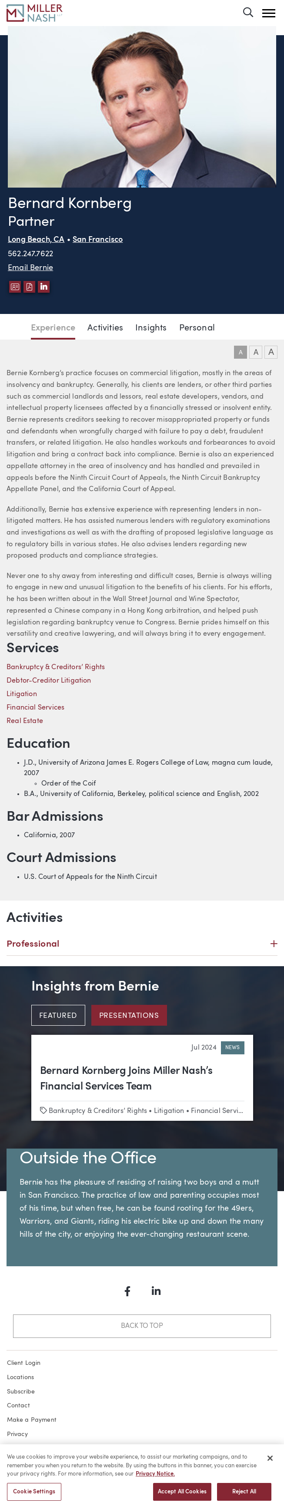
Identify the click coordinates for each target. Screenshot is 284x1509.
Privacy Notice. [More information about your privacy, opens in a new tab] (155, 1478)
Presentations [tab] (129, 1016)
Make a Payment (32, 1420)
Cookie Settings (34, 1496)
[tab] (61, 1015)
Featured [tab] (58, 1016)
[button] (268, 13)
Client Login (24, 1363)
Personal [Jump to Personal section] (197, 328)
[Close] (270, 1462)
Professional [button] (142, 944)
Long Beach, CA (36, 240)
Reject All (244, 1496)
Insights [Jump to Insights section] (151, 328)
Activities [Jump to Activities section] (105, 328)
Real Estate (25, 721)
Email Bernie (30, 268)
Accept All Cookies (182, 1496)
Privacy (17, 1434)
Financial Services (35, 707)
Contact (18, 1406)
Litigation (22, 694)
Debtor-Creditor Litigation (49, 680)
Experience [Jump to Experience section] (53, 328)
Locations (20, 1377)
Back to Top (142, 1326)
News (232, 1047)
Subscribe (21, 1392)
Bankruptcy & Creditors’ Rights (56, 667)
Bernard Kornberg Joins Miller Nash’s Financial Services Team (126, 1079)
